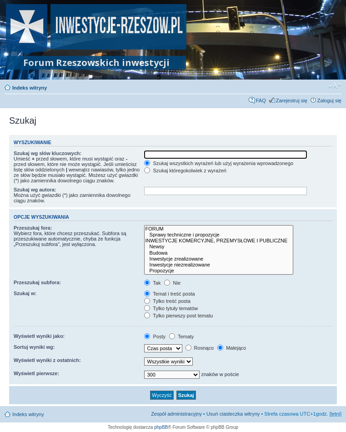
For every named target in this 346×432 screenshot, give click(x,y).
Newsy (218, 247)
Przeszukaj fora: (33, 228)
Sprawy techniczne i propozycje (218, 235)
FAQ (261, 100)
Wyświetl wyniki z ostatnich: (47, 360)
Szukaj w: (25, 293)
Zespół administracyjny (176, 414)
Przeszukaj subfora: (37, 282)
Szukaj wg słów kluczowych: (47, 153)
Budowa (218, 253)
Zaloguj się (329, 100)
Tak (152, 283)
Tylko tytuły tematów (171, 308)
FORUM (218, 229)
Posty (154, 336)
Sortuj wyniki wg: (34, 347)
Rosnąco (200, 348)
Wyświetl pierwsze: (36, 373)
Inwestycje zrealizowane (218, 259)
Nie (172, 283)
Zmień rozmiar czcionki (334, 86)
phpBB (161, 427)
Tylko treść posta (167, 301)
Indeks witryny (29, 87)
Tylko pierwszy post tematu (178, 315)
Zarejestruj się (291, 100)
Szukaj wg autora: (35, 189)
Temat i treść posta (169, 293)
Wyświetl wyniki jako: (39, 336)
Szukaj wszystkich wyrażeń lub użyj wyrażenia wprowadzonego (218, 163)
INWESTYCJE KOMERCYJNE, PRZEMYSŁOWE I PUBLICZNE (218, 241)
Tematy (181, 336)
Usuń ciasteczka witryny (233, 414)
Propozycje (218, 271)
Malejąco (231, 348)
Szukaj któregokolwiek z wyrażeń (185, 170)
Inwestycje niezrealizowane (218, 265)
